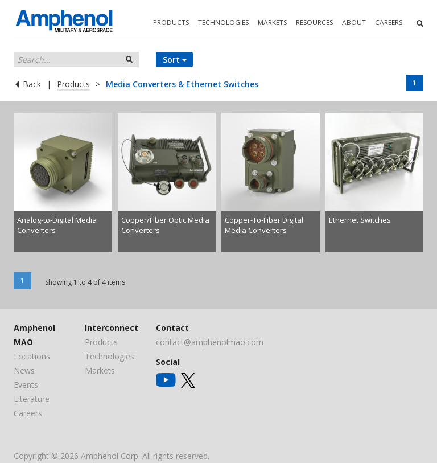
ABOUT (354, 22)
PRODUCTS (171, 22)
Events (26, 384)
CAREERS (388, 22)
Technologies (109, 356)
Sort (175, 59)
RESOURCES (314, 22)
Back (30, 84)
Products (73, 84)
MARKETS (272, 22)
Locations (32, 356)
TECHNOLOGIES (223, 22)
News (24, 370)
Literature (32, 399)
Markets (100, 370)
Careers (28, 413)
